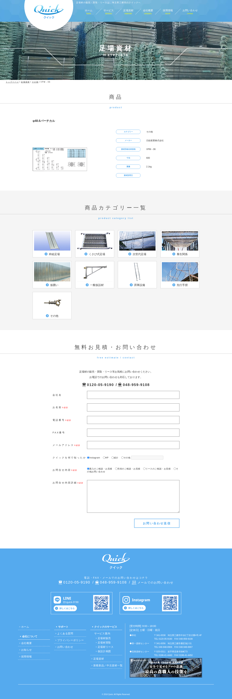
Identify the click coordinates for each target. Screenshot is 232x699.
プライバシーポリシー (70, 640)
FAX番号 (59, 432)
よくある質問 (65, 633)
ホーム (25, 626)
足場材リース (106, 647)
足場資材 (98, 658)
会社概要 (26, 643)
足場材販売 (104, 638)
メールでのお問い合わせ (155, 582)
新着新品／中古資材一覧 (108, 665)
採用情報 (26, 656)
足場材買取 (104, 642)
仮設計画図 (104, 651)
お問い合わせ (65, 647)
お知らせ (26, 650)
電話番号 (59, 420)
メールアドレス (63, 445)
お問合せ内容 (62, 470)
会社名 (57, 395)
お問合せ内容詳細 (65, 482)
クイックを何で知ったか (69, 457)
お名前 (57, 407)
